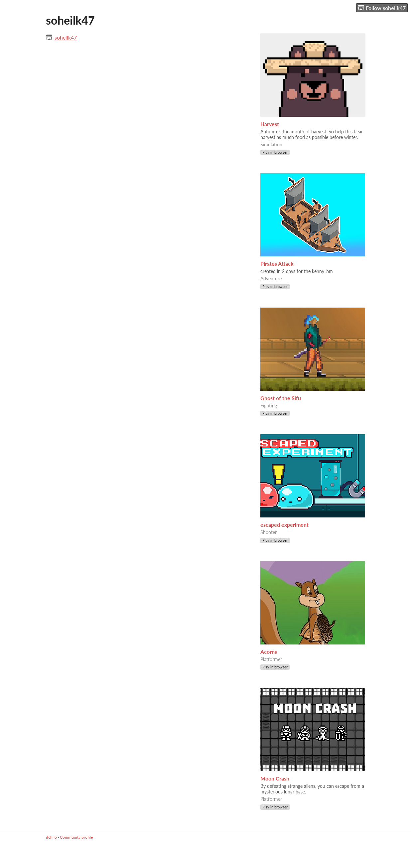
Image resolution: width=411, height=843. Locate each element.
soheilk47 (66, 37)
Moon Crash (274, 778)
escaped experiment (284, 524)
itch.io (51, 837)
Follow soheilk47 (382, 7)
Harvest (269, 124)
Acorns (268, 651)
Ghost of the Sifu (280, 398)
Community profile (76, 837)
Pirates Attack (277, 263)
